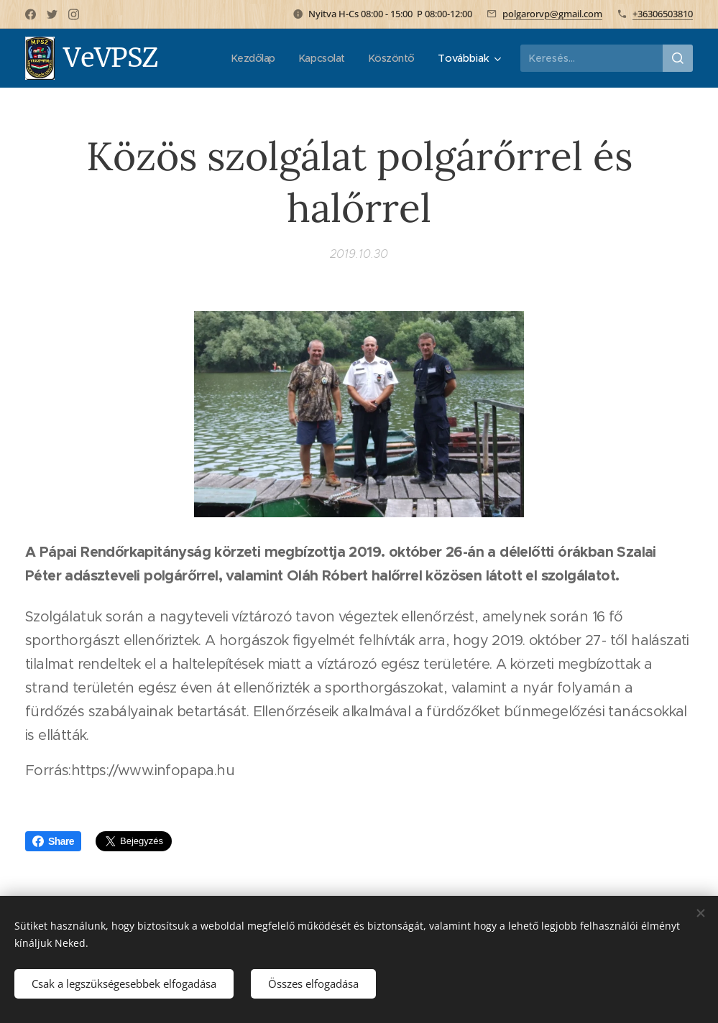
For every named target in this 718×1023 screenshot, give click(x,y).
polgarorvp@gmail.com (552, 13)
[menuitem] (249, 58)
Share (53, 841)
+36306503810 (662, 13)
